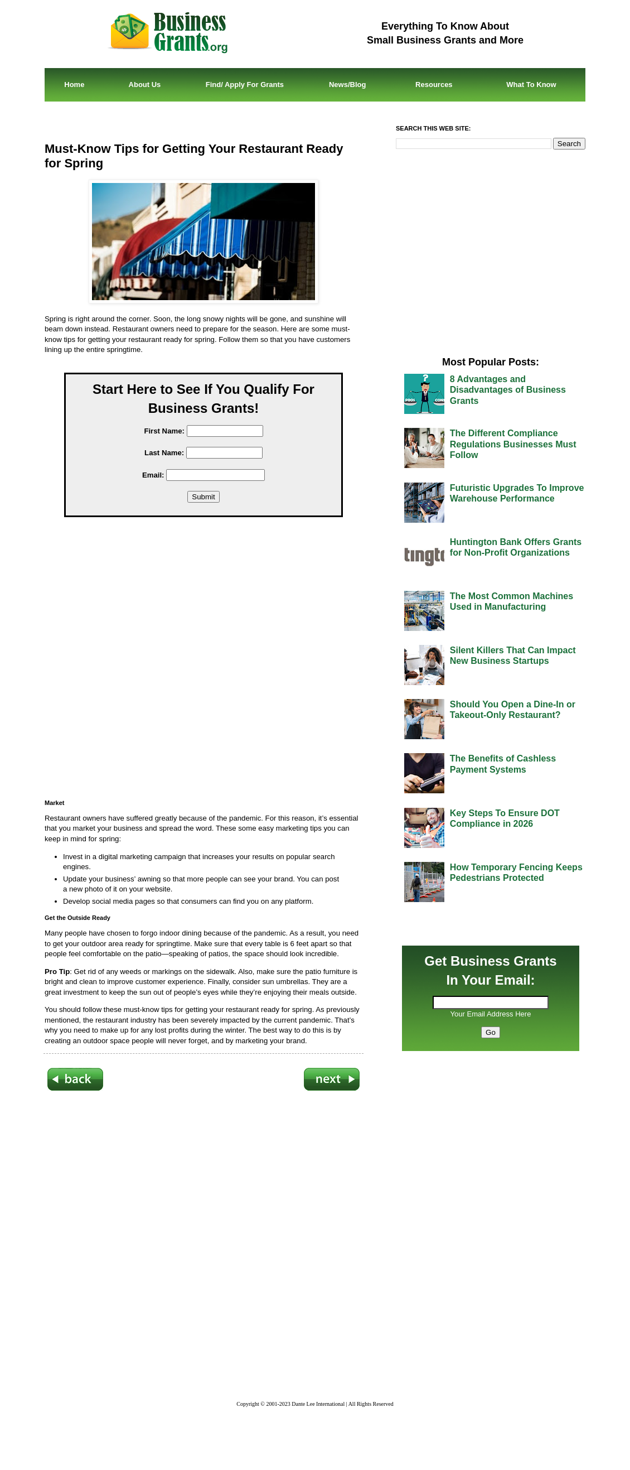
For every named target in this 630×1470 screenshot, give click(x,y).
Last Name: (164, 453)
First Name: (164, 431)
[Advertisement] (212, 662)
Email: (153, 475)
